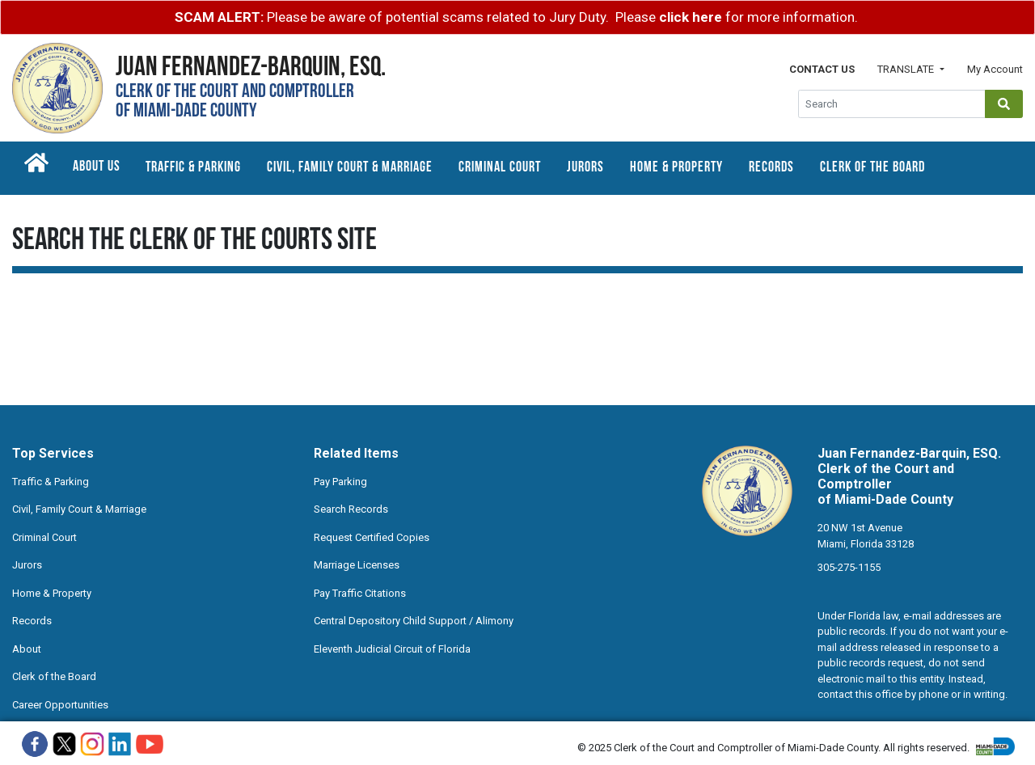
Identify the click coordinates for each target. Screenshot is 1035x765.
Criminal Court (499, 167)
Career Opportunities (60, 705)
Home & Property (676, 167)
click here (690, 17)
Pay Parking (340, 481)
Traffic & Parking (193, 167)
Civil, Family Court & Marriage (350, 167)
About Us (96, 167)
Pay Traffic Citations (360, 593)
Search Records (351, 509)
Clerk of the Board (872, 167)
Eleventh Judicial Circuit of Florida (392, 649)
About (26, 649)
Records (771, 167)
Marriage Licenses (356, 565)
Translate (906, 69)
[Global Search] (892, 104)
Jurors (585, 167)
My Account (995, 69)
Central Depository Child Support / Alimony (413, 621)
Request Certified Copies (371, 537)
